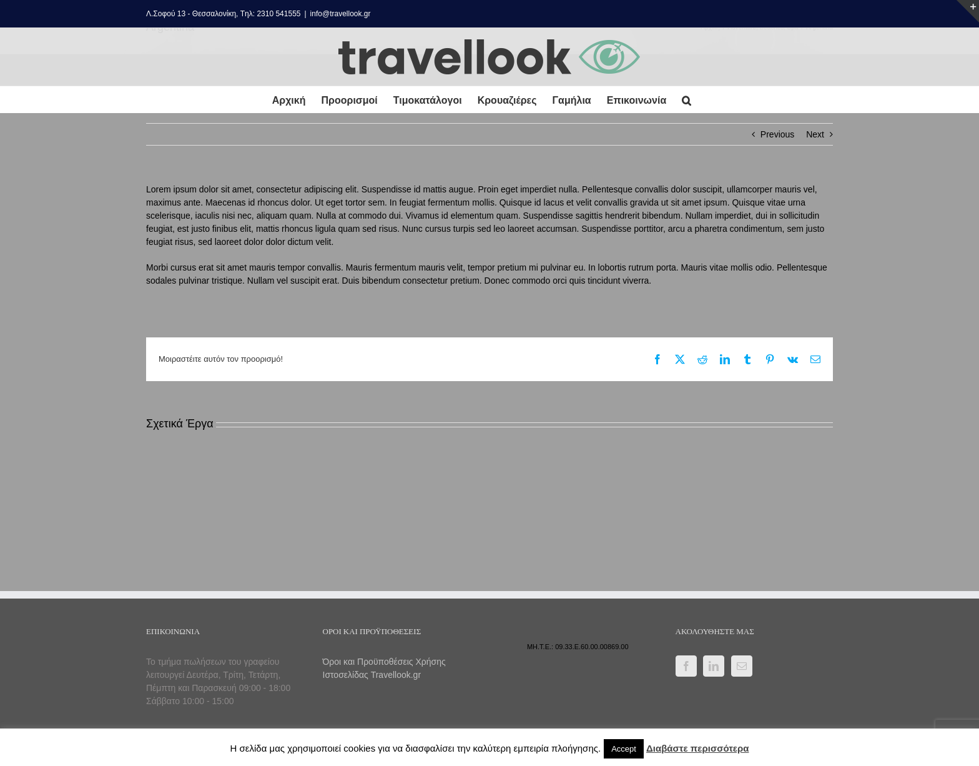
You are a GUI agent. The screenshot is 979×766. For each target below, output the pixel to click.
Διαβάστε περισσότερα (697, 748)
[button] (686, 99)
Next (815, 134)
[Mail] (741, 666)
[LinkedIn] (713, 666)
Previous (777, 134)
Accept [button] (623, 749)
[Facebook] (686, 666)
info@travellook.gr (340, 13)
